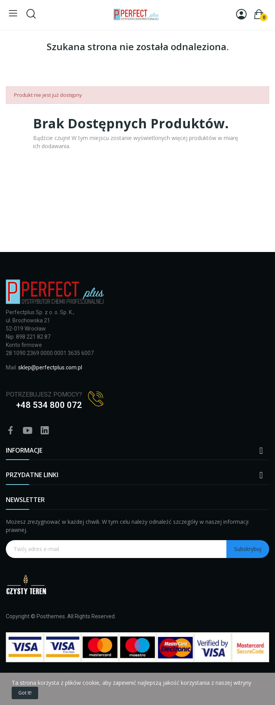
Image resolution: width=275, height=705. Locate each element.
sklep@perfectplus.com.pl (50, 367)
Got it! (25, 692)
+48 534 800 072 (49, 405)
